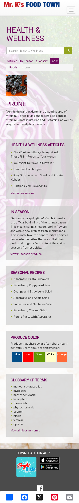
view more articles (22, 193)
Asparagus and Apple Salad (31, 297)
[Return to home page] (39, 4)
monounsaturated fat (27, 386)
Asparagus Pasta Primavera (31, 279)
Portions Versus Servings (30, 185)
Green (39, 354)
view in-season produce (26, 253)
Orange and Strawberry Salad (32, 291)
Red (28, 354)
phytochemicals (23, 407)
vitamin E (19, 420)
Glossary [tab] (42, 61)
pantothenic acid (24, 394)
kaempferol (20, 399)
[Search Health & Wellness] (35, 50)
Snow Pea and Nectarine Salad (33, 304)
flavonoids (20, 403)
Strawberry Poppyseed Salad (32, 285)
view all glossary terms (25, 430)
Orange (62, 354)
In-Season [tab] (26, 61)
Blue (17, 354)
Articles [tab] (12, 61)
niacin (17, 415)
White (50, 354)
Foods (13, 67)
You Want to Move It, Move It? (33, 162)
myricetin (19, 390)
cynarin (18, 424)
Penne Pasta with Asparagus (32, 316)
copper (18, 411)
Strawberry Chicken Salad (30, 310)
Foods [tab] (55, 61)
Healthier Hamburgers (28, 169)
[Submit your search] (68, 50)
